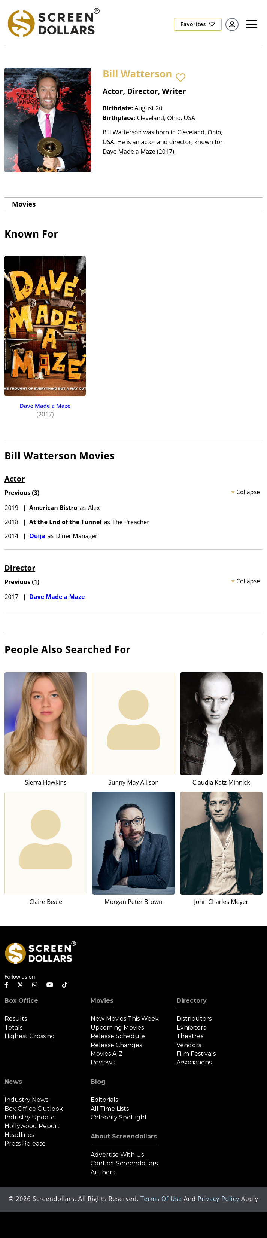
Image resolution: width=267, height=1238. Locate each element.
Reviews (103, 1062)
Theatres (189, 1036)
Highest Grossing (29, 1036)
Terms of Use (162, 1199)
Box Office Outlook (33, 1108)
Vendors (188, 1045)
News (13, 1081)
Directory (191, 1000)
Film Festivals (196, 1053)
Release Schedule (118, 1036)
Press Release (25, 1143)
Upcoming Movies (117, 1027)
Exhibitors (191, 1027)
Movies (24, 203)
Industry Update (29, 1117)
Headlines (19, 1134)
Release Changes (116, 1045)
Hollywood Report (32, 1126)
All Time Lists (110, 1108)
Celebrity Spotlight (119, 1117)
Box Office (21, 1000)
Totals (13, 1027)
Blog (98, 1081)
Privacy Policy (219, 1199)
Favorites (197, 24)
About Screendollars (124, 1136)
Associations (194, 1062)
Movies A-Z (107, 1053)
